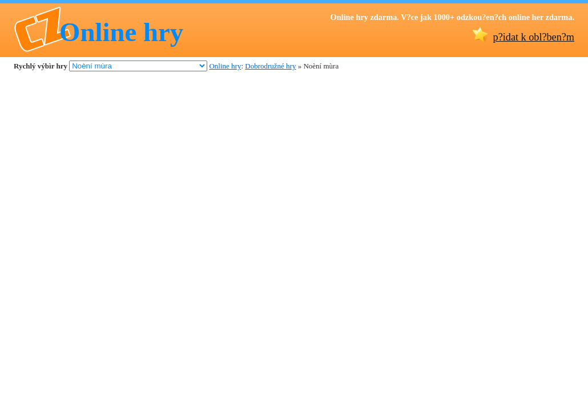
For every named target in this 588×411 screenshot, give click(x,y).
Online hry (121, 32)
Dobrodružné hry (270, 66)
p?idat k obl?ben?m (533, 37)
